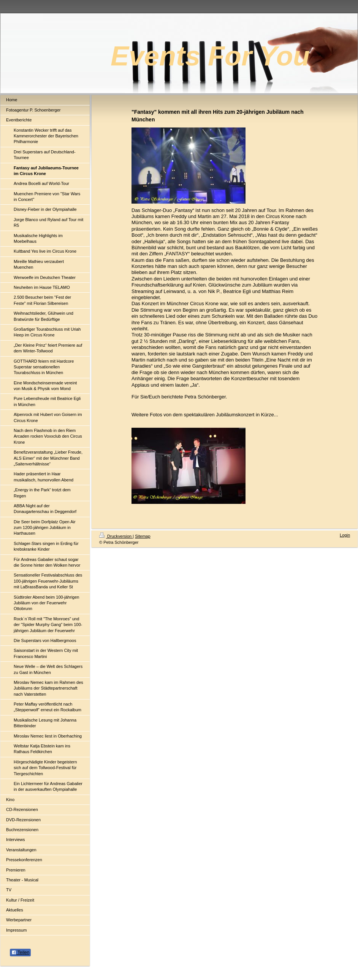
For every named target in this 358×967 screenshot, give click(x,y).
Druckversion (116, 536)
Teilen (20, 952)
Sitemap (142, 536)
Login (345, 535)
